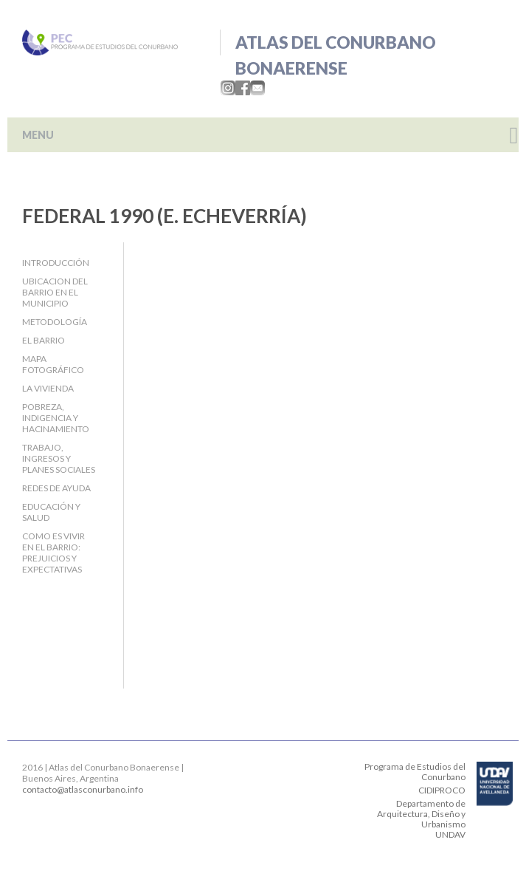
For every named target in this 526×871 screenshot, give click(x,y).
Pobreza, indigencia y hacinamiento (55, 417)
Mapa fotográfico (53, 364)
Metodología (54, 321)
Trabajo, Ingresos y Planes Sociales (58, 458)
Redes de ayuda (56, 487)
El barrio (43, 340)
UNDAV (450, 834)
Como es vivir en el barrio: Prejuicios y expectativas (53, 552)
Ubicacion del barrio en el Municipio (55, 292)
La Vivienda (48, 388)
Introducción (55, 262)
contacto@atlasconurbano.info (82, 789)
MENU (38, 135)
